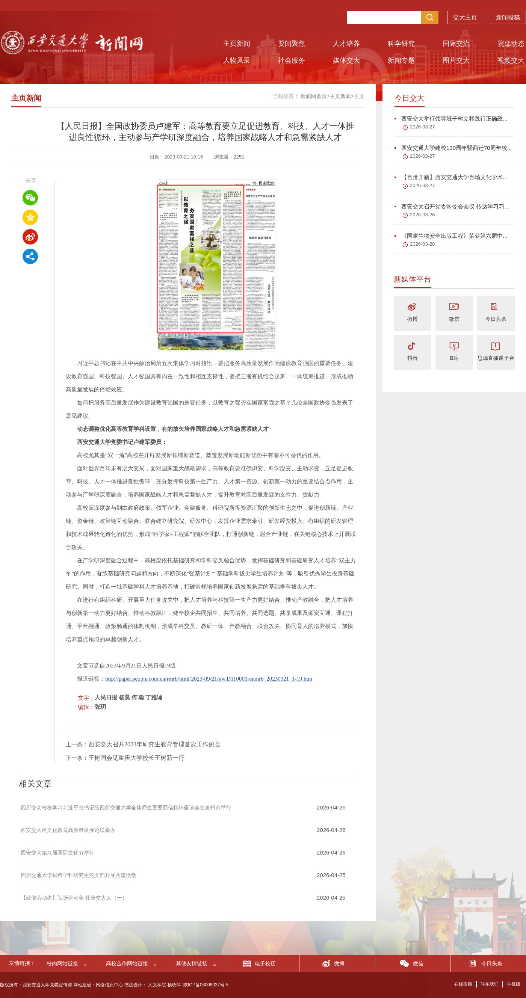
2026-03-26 (422, 214)
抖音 (412, 358)
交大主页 (465, 19)
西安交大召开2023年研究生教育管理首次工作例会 (154, 744)
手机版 (513, 984)
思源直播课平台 (496, 358)
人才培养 (346, 43)
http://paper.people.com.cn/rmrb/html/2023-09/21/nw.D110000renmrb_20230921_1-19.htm (208, 679)
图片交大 (456, 60)
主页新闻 (236, 43)
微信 (454, 319)
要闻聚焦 (291, 43)
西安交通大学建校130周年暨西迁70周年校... (453, 148)
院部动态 (510, 43)
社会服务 (291, 60)
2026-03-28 (422, 244)
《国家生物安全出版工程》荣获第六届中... (451, 236)
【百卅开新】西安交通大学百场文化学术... (451, 177)
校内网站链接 (62, 963)
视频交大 (510, 60)
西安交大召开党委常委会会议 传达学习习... (451, 206)
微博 (412, 319)
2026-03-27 (422, 127)
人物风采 (236, 60)
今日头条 (495, 319)
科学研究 (401, 43)
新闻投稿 (508, 19)
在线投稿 (463, 984)
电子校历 (265, 963)
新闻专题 (401, 60)
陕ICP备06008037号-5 (205, 984)
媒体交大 (346, 60)
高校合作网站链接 (127, 963)
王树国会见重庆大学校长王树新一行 (136, 758)
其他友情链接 (191, 963)
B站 (454, 358)
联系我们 (490, 984)
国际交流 (456, 43)
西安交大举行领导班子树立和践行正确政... (451, 118)
